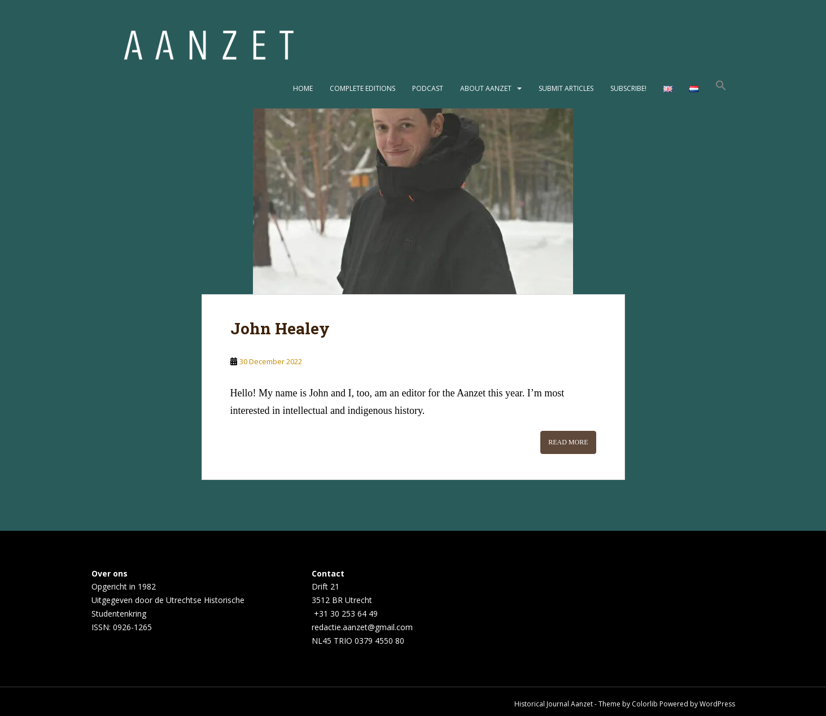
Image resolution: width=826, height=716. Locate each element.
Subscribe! (628, 88)
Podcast (427, 88)
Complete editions (362, 88)
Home (303, 88)
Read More (568, 442)
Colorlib (645, 704)
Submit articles (566, 88)
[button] (721, 88)
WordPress (717, 704)
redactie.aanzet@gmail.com (362, 627)
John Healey (280, 328)
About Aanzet (486, 88)
